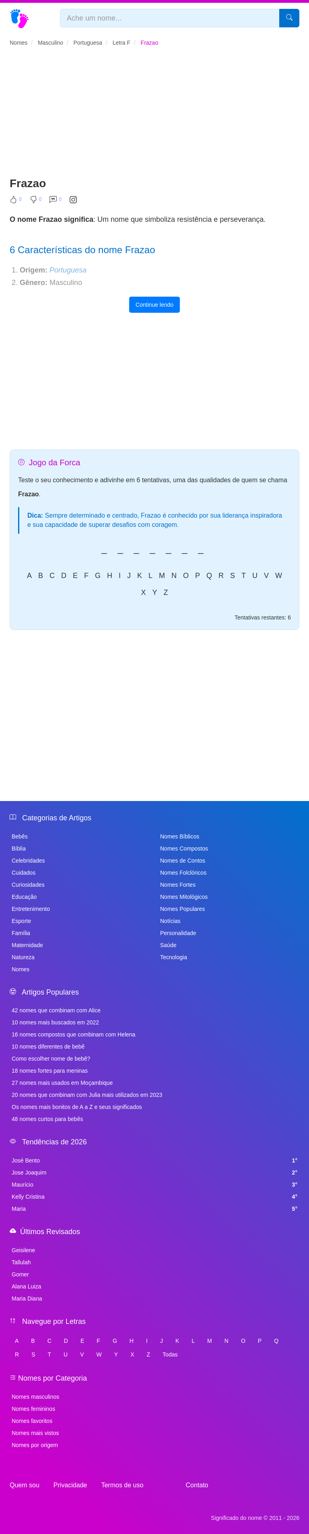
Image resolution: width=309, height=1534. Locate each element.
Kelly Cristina (154, 1197)
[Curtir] (16, 201)
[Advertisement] (154, 115)
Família (21, 933)
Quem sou (24, 1485)
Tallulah (21, 1262)
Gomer (20, 1274)
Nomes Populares (182, 909)
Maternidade (27, 945)
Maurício (154, 1185)
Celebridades (28, 860)
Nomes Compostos (184, 848)
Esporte (21, 921)
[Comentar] (55, 201)
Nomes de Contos (182, 860)
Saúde (168, 945)
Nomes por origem (35, 1445)
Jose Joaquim (154, 1173)
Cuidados (23, 872)
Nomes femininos (33, 1409)
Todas (170, 1354)
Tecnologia (173, 957)
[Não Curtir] (36, 201)
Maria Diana (27, 1298)
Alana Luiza (26, 1286)
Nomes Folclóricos (183, 872)
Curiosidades (28, 885)
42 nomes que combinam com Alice (56, 1010)
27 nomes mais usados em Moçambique (62, 1083)
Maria (154, 1209)
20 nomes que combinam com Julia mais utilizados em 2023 (87, 1095)
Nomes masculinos (35, 1397)
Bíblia (19, 848)
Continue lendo (154, 304)
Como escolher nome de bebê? (51, 1058)
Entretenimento (31, 909)
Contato (196, 1485)
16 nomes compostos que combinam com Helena (73, 1034)
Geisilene (23, 1250)
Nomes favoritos (32, 1421)
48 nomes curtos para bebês (47, 1119)
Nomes (20, 969)
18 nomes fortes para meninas (50, 1070)
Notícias (170, 921)
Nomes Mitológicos (184, 897)
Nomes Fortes (178, 885)
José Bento (154, 1160)
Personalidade (178, 933)
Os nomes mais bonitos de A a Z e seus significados (77, 1107)
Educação (24, 897)
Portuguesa (68, 270)
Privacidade (70, 1485)
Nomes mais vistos (35, 1433)
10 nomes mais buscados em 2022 (55, 1022)
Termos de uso (122, 1485)
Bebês (20, 836)
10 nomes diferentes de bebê (48, 1046)
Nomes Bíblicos (179, 836)
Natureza (23, 957)
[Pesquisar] (289, 18)
